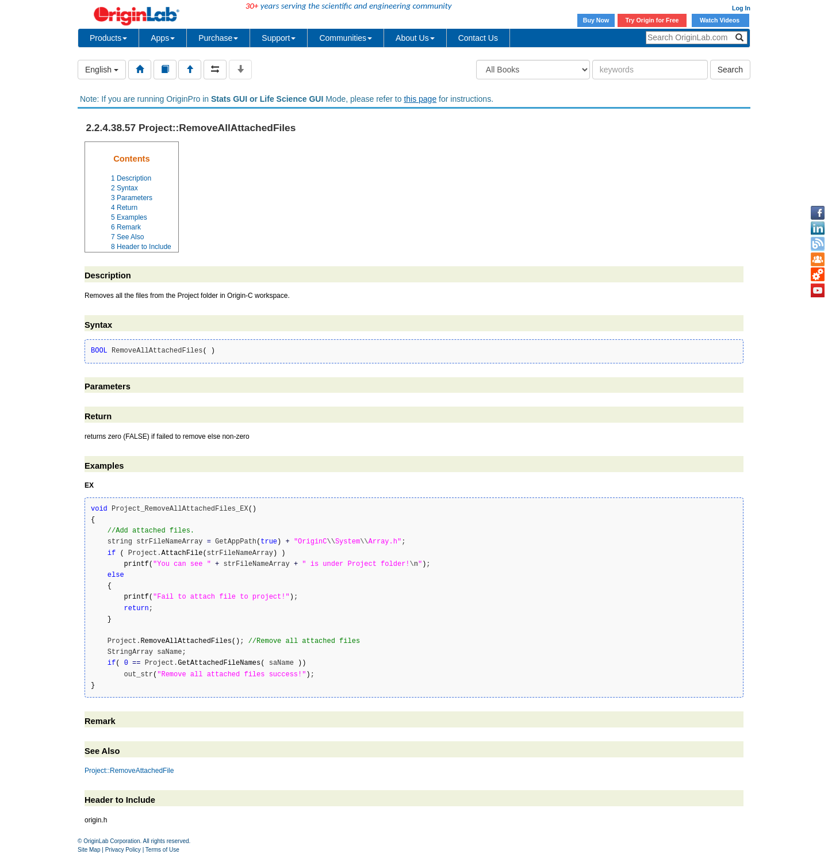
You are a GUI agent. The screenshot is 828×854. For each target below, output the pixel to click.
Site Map (89, 850)
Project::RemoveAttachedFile (129, 771)
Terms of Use (162, 850)
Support (279, 38)
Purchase (218, 38)
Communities (345, 38)
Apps (163, 38)
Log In (741, 8)
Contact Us (478, 38)
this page (420, 99)
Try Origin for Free (652, 20)
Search (730, 69)
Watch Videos (720, 20)
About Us (415, 38)
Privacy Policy (123, 850)
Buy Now (596, 20)
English (101, 69)
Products (108, 38)
